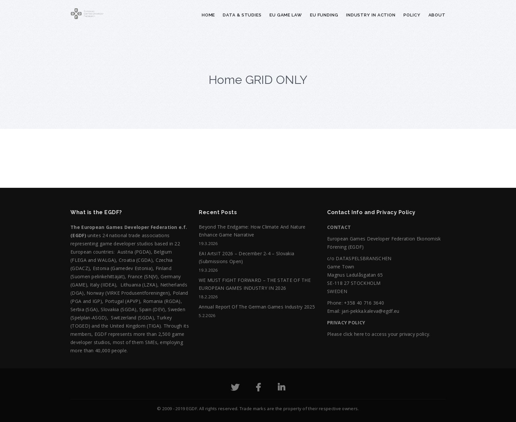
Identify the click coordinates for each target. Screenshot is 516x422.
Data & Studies (242, 14)
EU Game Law (286, 14)
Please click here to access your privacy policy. (378, 334)
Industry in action (371, 14)
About (437, 14)
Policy (411, 14)
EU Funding (324, 14)
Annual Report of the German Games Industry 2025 (257, 307)
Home (208, 14)
